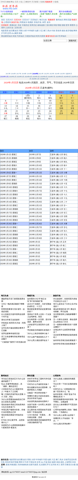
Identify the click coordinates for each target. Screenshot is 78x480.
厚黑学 (72, 25)
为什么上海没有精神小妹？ (38, 333)
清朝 (63, 25)
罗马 (48, 465)
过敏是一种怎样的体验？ (37, 393)
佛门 (45, 31)
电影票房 (5, 31)
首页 (3, 20)
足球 (9, 33)
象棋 (16, 33)
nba (12, 33)
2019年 (29, 74)
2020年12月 (44, 79)
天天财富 (35, 2)
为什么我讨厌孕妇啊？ (62, 424)
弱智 (21, 31)
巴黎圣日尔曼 (70, 465)
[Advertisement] (39, 57)
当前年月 (68, 74)
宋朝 (55, 25)
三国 (47, 25)
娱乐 (48, 22)
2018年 (24, 74)
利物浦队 (13, 465)
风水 (49, 31)
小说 (20, 2)
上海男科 (68, 462)
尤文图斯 (42, 465)
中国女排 (32, 462)
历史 (19, 25)
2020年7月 (51, 76)
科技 (14, 36)
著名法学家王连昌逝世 (10, 320)
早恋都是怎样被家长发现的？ (39, 330)
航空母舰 (69, 31)
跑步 (50, 462)
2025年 (62, 74)
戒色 (63, 31)
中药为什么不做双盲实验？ (38, 384)
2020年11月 (35, 79)
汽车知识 (20, 36)
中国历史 (25, 25)
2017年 (18, 74)
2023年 (51, 74)
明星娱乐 (23, 22)
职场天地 (37, 22)
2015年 (8, 74)
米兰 (58, 465)
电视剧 (30, 22)
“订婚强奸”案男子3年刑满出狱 (13, 342)
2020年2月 (12, 76)
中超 (46, 462)
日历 (16, 2)
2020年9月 (67, 76)
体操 (20, 33)
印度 (45, 460)
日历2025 (9, 20)
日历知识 (34, 20)
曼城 (7, 465)
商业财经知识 (6, 36)
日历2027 (26, 20)
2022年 (46, 74)
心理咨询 (7, 22)
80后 (74, 462)
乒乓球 (4, 33)
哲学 (67, 25)
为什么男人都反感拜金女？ (38, 340)
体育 (44, 22)
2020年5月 (36, 76)
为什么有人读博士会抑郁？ (64, 415)
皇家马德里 (33, 465)
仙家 (37, 31)
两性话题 (67, 20)
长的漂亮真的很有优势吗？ (38, 401)
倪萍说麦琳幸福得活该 (10, 333)
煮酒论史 (13, 25)
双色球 (58, 31)
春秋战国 (41, 25)
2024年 (57, 74)
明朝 (59, 25)
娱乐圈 (12, 31)
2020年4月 (28, 76)
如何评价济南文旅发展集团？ (65, 340)
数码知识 (59, 20)
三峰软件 (27, 2)
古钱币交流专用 (70, 460)
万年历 (3, 2)
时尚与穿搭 (40, 36)
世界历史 (33, 25)
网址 (12, 2)
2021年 (41, 74)
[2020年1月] (4, 76)
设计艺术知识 (60, 36)
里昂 (62, 465)
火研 (25, 31)
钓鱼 (53, 31)
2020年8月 (59, 76)
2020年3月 (20, 76)
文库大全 (10, 28)
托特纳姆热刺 (23, 465)
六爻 (41, 31)
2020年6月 (44, 76)
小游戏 (42, 2)
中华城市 (31, 31)
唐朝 (51, 25)
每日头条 (43, 20)
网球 (75, 31)
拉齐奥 (53, 465)
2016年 (13, 74)
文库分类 (18, 28)
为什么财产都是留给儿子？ (38, 337)
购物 (8, 2)
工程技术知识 (30, 36)
